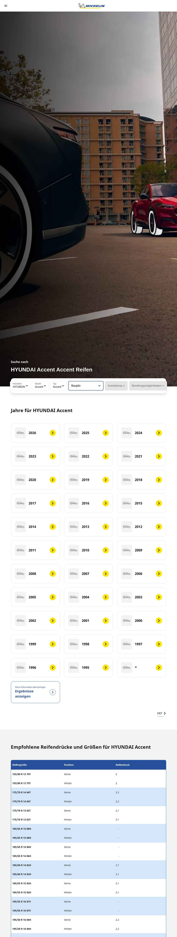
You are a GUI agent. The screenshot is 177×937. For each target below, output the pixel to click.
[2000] (141, 620)
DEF (161, 713)
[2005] (35, 597)
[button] (26, 386)
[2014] (35, 526)
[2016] (88, 503)
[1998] (88, 644)
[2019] (88, 480)
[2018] (141, 480)
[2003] (141, 597)
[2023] (35, 456)
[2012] (141, 526)
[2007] (88, 573)
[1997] (141, 644)
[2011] (35, 550)
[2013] (88, 526)
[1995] (88, 667)
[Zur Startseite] (91, 6)
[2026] (35, 433)
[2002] (35, 620)
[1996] (35, 667)
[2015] (141, 503)
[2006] (141, 573)
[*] (141, 667)
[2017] (35, 503)
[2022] (88, 456)
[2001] (88, 620)
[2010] (88, 550)
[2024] (141, 433)
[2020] (35, 480)
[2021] (141, 456)
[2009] (141, 550)
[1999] (35, 644)
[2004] (88, 597)
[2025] (88, 433)
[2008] (35, 573)
